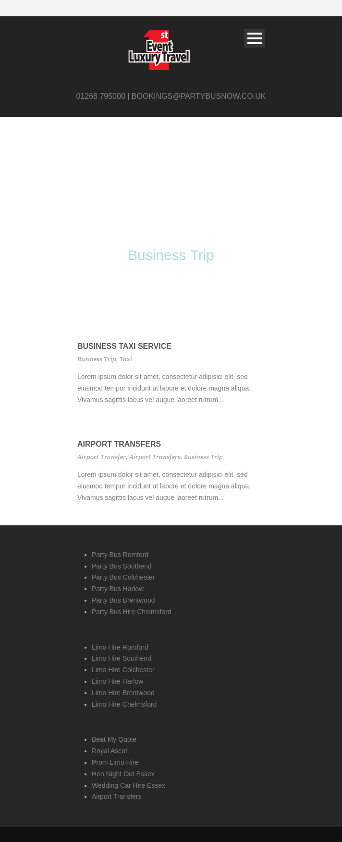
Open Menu (254, 38)
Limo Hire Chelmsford (124, 704)
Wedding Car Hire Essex (128, 785)
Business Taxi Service (124, 346)
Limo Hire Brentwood (123, 693)
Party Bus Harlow (118, 589)
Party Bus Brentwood (123, 600)
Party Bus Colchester (123, 577)
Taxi (126, 359)
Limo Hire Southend (121, 658)
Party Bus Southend (122, 566)
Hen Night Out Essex (123, 774)
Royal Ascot (109, 751)
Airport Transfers (119, 444)
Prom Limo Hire (115, 762)
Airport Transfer (101, 457)
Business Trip (96, 359)
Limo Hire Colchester (123, 670)
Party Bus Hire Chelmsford (131, 612)
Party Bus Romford (120, 554)
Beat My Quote (114, 739)
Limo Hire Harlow (117, 681)
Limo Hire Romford (120, 647)
